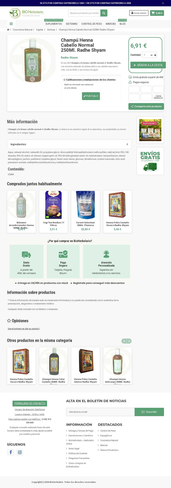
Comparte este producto (146, 106)
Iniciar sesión (138, 12)
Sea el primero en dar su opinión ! (24, 328)
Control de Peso (91, 24)
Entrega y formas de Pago (81, 430)
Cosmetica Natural (109, 440)
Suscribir (149, 411)
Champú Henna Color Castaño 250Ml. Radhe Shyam (53, 382)
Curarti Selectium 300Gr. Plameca (85, 223)
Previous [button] (123, 341)
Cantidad (135, 55)
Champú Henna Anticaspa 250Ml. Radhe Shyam (117, 382)
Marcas (111, 24)
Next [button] (129, 341)
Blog (123, 22)
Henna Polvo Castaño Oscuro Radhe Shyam (117, 223)
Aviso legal (74, 448)
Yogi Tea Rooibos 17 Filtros (53, 223)
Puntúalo (91, 96)
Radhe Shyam (69, 57)
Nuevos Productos (109, 450)
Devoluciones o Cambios (81, 435)
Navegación (11, 24)
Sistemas (71, 24)
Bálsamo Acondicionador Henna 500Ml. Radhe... (21, 225)
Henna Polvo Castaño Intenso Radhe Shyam (85, 380)
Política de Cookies (78, 453)
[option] (21, 212)
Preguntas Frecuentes (79, 458)
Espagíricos (106, 435)
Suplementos (53, 22)
